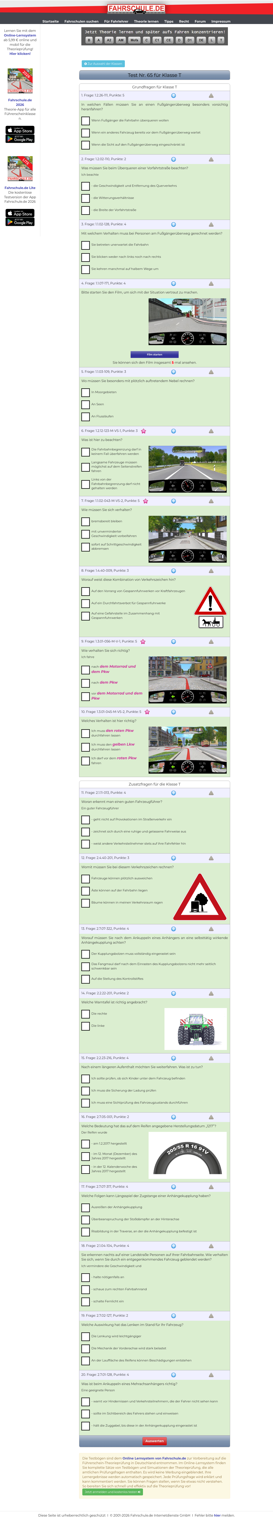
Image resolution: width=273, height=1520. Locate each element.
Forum (200, 21)
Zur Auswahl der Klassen (103, 64)
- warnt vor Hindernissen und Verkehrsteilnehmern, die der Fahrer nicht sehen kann (154, 1401)
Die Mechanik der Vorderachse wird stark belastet (128, 1348)
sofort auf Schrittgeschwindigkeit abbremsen (116, 546)
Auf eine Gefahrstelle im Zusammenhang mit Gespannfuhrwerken (125, 615)
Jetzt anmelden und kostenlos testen (112, 1492)
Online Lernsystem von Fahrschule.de (154, 1458)
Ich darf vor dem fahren (113, 760)
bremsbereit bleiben (106, 521)
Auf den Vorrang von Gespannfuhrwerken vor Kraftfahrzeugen (138, 591)
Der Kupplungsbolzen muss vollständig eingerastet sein (133, 954)
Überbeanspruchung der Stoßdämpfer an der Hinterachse (135, 1219)
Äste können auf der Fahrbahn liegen (119, 890)
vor (117, 696)
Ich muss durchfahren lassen (112, 733)
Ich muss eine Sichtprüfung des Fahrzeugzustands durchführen (139, 1102)
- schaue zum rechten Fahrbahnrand (119, 1289)
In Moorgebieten (104, 392)
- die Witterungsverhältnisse (112, 198)
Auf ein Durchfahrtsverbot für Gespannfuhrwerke (128, 603)
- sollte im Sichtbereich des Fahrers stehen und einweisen (134, 1413)
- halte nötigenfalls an (107, 1277)
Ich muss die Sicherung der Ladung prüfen (123, 1090)
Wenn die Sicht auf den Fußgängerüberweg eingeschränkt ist (138, 144)
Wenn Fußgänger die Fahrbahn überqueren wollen (130, 120)
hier (217, 1515)
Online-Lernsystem (20, 35)
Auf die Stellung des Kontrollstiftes (117, 979)
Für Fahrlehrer (116, 21)
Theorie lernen (146, 21)
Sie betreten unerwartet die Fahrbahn (120, 245)
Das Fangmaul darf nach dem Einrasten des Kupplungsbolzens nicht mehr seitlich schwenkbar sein (153, 966)
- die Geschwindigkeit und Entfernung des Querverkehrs (134, 186)
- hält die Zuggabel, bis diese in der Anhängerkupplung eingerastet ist (144, 1425)
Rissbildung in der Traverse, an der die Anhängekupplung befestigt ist (144, 1231)
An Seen (97, 404)
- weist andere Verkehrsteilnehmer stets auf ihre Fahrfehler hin (138, 843)
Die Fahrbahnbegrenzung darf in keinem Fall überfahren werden (116, 451)
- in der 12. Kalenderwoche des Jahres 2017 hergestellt (114, 1169)
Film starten (154, 354)
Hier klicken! (20, 54)
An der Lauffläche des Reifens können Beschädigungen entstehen (141, 1360)
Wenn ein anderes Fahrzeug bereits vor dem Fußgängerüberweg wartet (146, 132)
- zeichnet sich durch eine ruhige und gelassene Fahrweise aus (138, 831)
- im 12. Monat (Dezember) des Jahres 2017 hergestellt (114, 1156)
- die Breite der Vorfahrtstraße (113, 210)
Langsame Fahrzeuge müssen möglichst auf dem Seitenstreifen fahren (116, 466)
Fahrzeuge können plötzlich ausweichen (121, 878)
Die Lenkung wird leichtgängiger (116, 1336)
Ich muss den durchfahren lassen (112, 746)
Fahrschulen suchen (81, 21)
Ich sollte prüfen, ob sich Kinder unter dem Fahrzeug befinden (138, 1078)
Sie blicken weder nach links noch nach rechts (126, 257)
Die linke (97, 1026)
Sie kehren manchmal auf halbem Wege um (124, 269)
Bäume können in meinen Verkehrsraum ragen (127, 902)
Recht (184, 21)
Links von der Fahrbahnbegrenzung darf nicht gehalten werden (115, 483)
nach (113, 669)
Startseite (50, 21)
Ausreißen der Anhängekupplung (116, 1207)
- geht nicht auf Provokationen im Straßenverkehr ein (131, 819)
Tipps (168, 21)
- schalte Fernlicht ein (107, 1301)
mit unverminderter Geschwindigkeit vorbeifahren (114, 534)
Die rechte (99, 1013)
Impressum (221, 21)
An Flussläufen (102, 416)
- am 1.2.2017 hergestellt (109, 1143)
